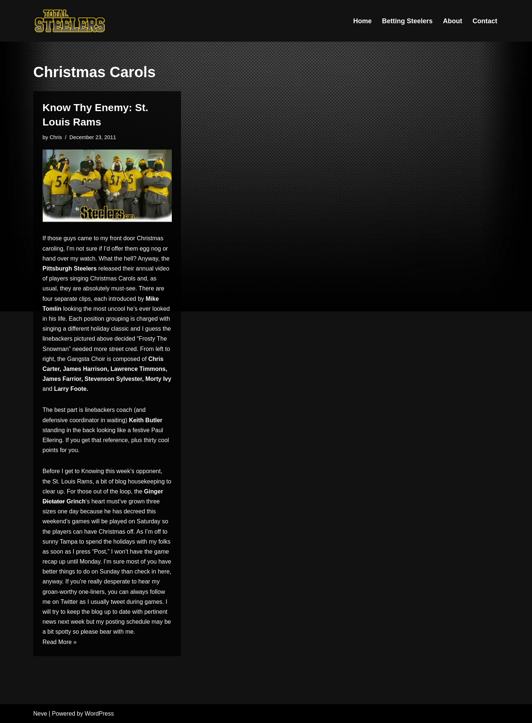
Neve (40, 713)
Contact (485, 21)
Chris (56, 137)
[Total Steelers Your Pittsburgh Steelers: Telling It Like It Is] (70, 21)
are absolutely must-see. (105, 288)
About (452, 21)
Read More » (59, 642)
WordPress (99, 713)
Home (362, 21)
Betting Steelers (407, 21)
